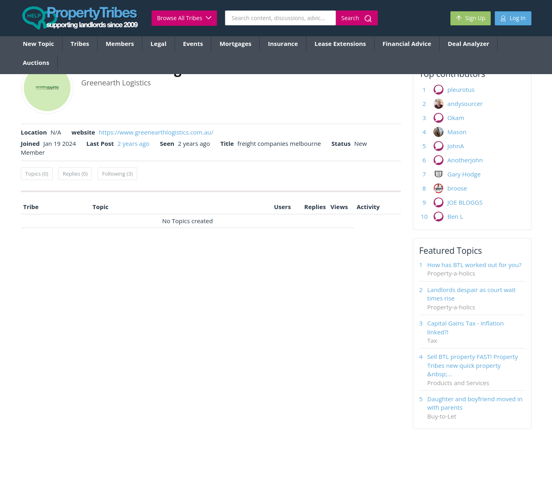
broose (457, 188)
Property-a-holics (451, 273)
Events (193, 43)
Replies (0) (75, 173)
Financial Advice (407, 43)
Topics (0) (36, 173)
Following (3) (117, 173)
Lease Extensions (340, 43)
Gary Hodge (464, 174)
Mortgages (235, 43)
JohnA (456, 146)
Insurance (283, 43)
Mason (457, 132)
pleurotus (461, 89)
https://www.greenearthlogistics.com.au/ (156, 132)
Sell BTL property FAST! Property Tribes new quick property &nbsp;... (472, 365)
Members (120, 43)
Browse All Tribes (184, 18)
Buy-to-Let (441, 416)
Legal (158, 43)
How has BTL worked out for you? (474, 265)
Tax (432, 340)
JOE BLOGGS (465, 202)
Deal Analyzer (468, 43)
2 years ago (133, 143)
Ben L (455, 216)
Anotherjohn (465, 160)
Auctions (36, 62)
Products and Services (458, 383)
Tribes (80, 43)
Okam (456, 118)
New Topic (38, 43)
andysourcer (465, 104)
